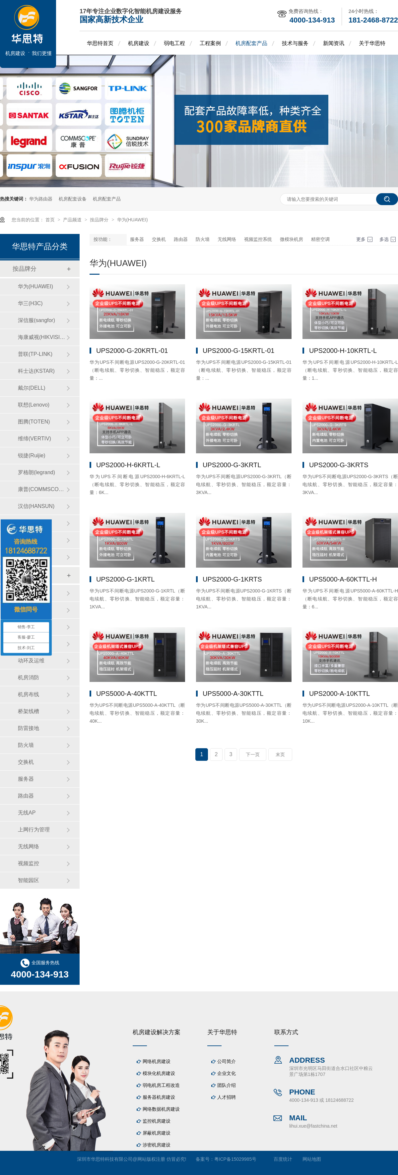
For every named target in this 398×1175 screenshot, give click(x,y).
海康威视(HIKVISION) (42, 337)
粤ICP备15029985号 (235, 1159)
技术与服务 (295, 43)
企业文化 (226, 1073)
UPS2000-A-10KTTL (339, 693)
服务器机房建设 (159, 1097)
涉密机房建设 (156, 1144)
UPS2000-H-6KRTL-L (128, 465)
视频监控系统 (258, 239)
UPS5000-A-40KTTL (126, 693)
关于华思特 (372, 43)
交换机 (159, 239)
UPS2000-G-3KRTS (338, 465)
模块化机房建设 (159, 1073)
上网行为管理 (34, 829)
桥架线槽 (28, 711)
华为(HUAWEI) (132, 219)
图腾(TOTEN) (34, 421)
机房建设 (138, 43)
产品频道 (73, 219)
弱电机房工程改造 (161, 1085)
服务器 (137, 239)
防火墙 (203, 239)
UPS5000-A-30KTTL (233, 693)
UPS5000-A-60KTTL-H (343, 579)
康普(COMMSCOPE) (42, 489)
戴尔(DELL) (31, 388)
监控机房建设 (156, 1121)
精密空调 (320, 239)
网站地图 (311, 1159)
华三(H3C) (30, 303)
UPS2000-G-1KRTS (232, 579)
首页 (50, 219)
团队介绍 (226, 1085)
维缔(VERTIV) (34, 438)
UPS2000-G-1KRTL (125, 579)
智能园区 (28, 880)
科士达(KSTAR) (36, 371)
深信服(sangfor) (36, 320)
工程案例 (210, 43)
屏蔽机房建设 (156, 1133)
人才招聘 (226, 1097)
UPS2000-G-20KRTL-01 (132, 350)
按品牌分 (100, 219)
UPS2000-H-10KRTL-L (343, 350)
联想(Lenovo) (33, 405)
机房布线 (28, 694)
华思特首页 (100, 43)
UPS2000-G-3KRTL (232, 465)
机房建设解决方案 (156, 1032)
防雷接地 (28, 728)
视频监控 (28, 863)
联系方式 (286, 1032)
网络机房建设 (156, 1061)
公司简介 (226, 1061)
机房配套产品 (251, 43)
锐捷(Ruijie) (31, 455)
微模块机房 (291, 239)
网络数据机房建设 (161, 1109)
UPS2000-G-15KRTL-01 (238, 350)
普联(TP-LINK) (35, 354)
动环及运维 (31, 660)
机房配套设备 (73, 198)
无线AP (26, 812)
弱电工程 (174, 43)
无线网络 (227, 239)
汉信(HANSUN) (36, 506)
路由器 (181, 239)
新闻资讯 (333, 43)
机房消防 (28, 677)
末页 (280, 754)
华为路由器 (40, 198)
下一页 (253, 754)
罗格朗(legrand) (36, 472)
